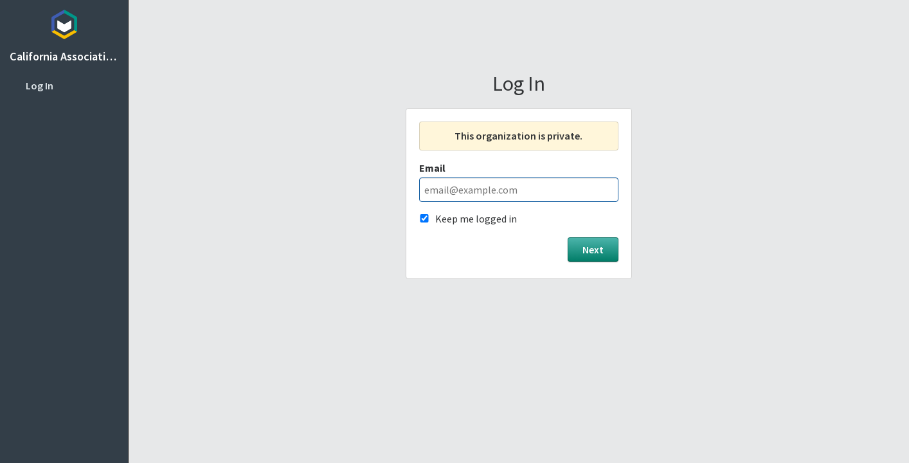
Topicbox (64, 22)
